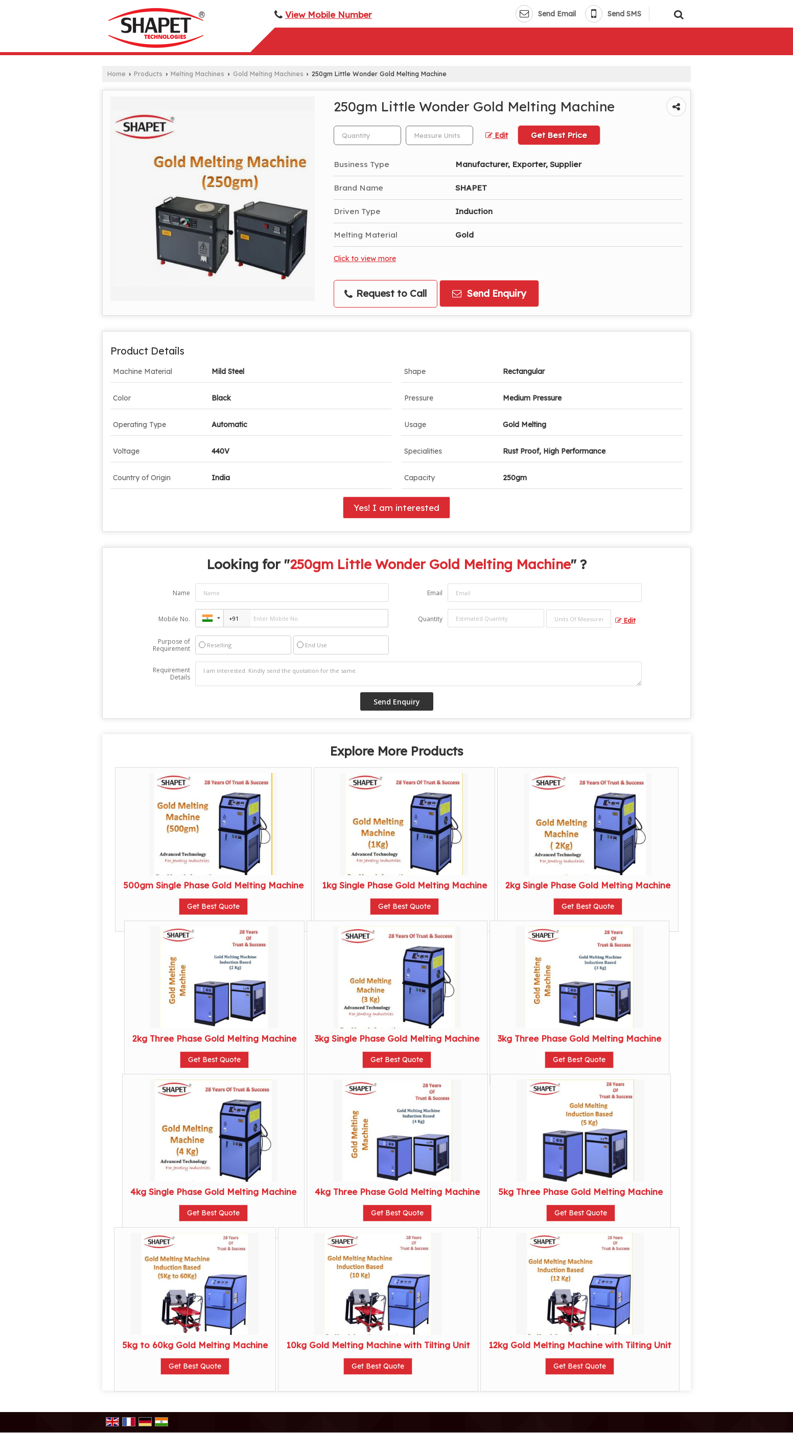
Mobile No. (174, 619)
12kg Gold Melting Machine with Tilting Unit (579, 1345)
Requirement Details (171, 674)
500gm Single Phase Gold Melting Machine (213, 885)
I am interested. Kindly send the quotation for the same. (418, 674)
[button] (328, 14)
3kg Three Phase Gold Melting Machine (579, 1038)
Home (116, 73)
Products (148, 73)
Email (434, 593)
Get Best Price (559, 135)
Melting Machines (197, 73)
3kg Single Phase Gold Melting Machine (397, 1038)
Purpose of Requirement (171, 645)
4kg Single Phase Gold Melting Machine (213, 1191)
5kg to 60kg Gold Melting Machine (195, 1345)
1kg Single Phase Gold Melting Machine (404, 885)
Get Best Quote (213, 906)
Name (181, 593)
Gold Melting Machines (268, 73)
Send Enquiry (489, 293)
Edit (496, 135)
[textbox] (439, 135)
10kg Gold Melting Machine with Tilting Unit (378, 1345)
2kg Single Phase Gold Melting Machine (587, 885)
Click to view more (365, 258)
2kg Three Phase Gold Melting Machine (214, 1038)
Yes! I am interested (396, 507)
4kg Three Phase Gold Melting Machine (397, 1191)
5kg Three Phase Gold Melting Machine (580, 1191)
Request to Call (385, 293)
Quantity (430, 619)
